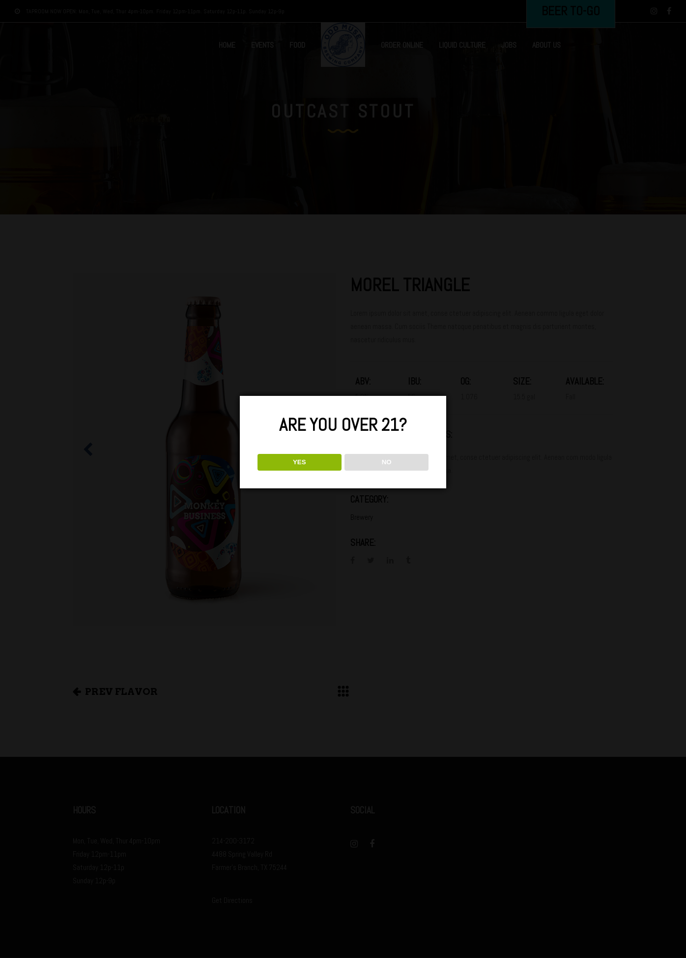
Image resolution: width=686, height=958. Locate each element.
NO (387, 462)
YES (299, 462)
